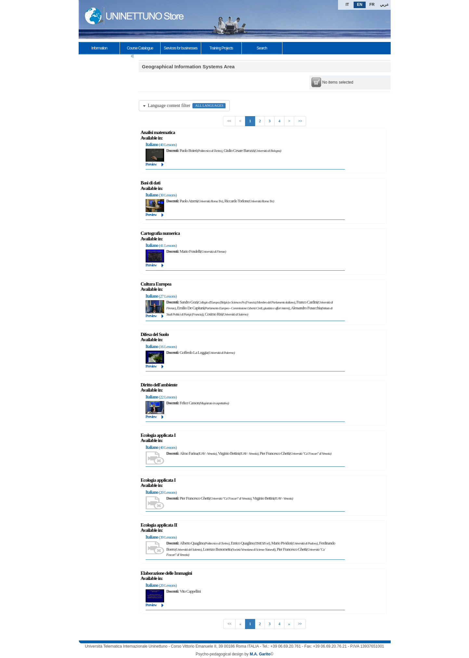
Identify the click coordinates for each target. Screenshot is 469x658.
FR (372, 4)
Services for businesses (181, 48)
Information (99, 48)
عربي (384, 4)
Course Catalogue (140, 48)
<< (229, 121)
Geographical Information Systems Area (188, 66)
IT (347, 4)
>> (300, 121)
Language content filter (184, 105)
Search (261, 48)
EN (359, 4)
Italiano (152, 144)
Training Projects (221, 48)
